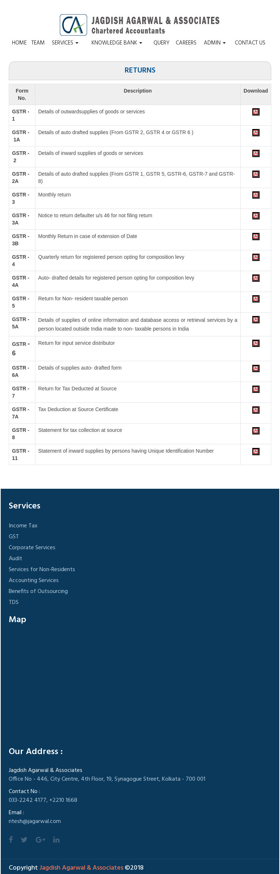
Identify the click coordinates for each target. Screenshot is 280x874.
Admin (215, 43)
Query (161, 43)
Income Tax (23, 526)
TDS (14, 602)
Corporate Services (32, 548)
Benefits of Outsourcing (38, 591)
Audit (15, 558)
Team (38, 43)
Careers (186, 43)
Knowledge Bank (117, 43)
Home (19, 43)
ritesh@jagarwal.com (35, 821)
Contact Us (250, 43)
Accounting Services (34, 580)
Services (65, 43)
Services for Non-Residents (42, 569)
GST (14, 537)
